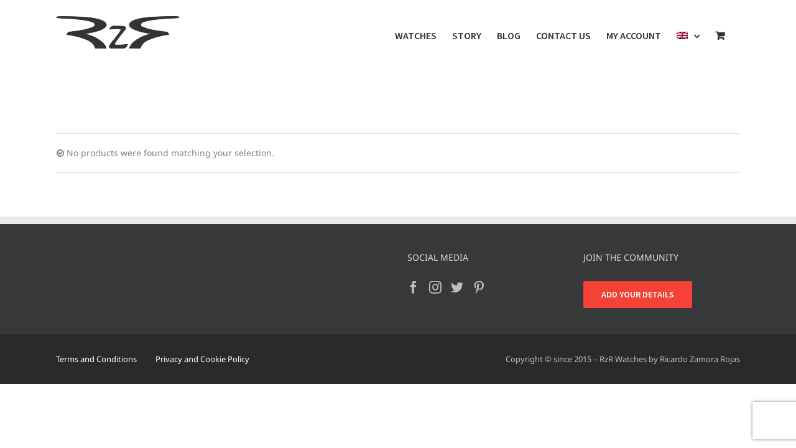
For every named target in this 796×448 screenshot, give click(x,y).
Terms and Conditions (96, 359)
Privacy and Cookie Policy (202, 359)
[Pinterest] (479, 287)
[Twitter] (457, 287)
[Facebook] (413, 287)
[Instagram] (435, 287)
